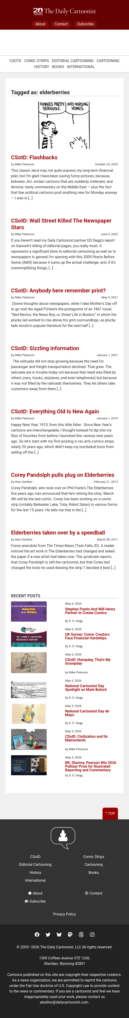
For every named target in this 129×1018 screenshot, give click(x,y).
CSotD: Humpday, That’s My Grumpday (87, 662)
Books (58, 67)
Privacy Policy (64, 914)
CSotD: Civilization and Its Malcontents (86, 738)
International (81, 67)
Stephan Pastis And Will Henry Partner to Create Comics (90, 611)
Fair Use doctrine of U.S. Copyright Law (57, 986)
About (40, 24)
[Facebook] (37, 935)
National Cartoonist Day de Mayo (87, 713)
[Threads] (81, 935)
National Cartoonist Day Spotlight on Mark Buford (85, 688)
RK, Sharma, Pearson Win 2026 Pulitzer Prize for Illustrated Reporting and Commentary (90, 766)
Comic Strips (36, 61)
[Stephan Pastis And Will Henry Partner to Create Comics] (29, 612)
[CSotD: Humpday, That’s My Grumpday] (29, 663)
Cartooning (108, 61)
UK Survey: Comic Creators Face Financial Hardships (87, 636)
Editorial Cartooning (73, 61)
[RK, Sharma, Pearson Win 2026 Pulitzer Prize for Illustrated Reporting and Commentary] (29, 766)
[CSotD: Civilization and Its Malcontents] (29, 740)
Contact (61, 24)
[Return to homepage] (64, 840)
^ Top (110, 813)
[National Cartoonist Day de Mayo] (29, 714)
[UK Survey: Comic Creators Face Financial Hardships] (29, 638)
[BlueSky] (59, 935)
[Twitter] (48, 935)
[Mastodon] (70, 935)
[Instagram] (92, 935)
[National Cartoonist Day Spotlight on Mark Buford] (29, 689)
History (41, 67)
